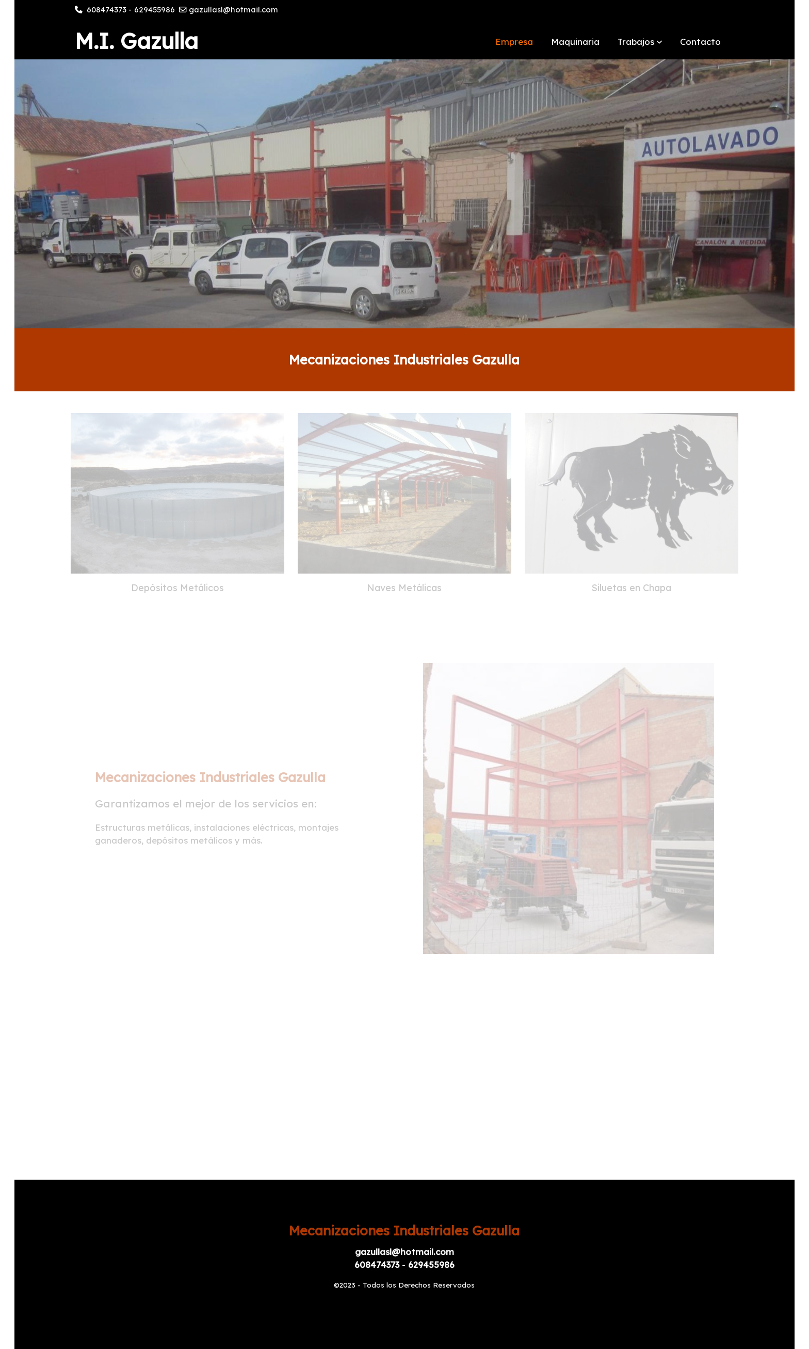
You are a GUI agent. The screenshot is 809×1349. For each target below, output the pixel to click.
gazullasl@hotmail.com (233, 9)
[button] (640, 41)
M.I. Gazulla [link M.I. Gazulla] (136, 41)
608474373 (106, 9)
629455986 (154, 9)
